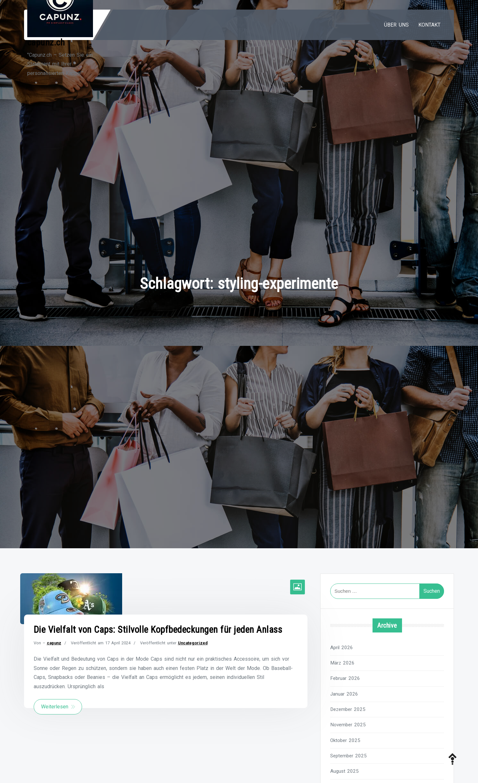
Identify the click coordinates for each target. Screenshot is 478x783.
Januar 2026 (344, 694)
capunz (54, 642)
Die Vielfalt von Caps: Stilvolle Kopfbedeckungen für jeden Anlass (158, 629)
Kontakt (429, 25)
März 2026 (342, 663)
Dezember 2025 (347, 709)
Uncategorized (193, 642)
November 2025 (348, 725)
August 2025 (344, 771)
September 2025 (348, 756)
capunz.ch (46, 42)
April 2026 (341, 647)
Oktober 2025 (345, 740)
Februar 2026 (345, 678)
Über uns (396, 25)
